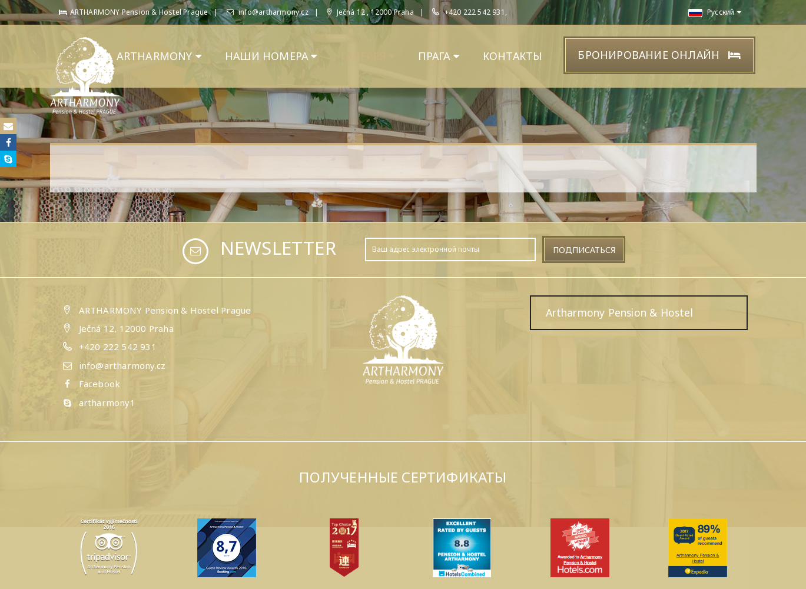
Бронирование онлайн (659, 55)
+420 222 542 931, (476, 12)
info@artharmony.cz (268, 12)
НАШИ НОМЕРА (271, 56)
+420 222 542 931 (118, 346)
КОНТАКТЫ (512, 56)
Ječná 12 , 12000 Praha (370, 12)
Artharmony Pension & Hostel (619, 312)
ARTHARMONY (159, 56)
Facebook (100, 384)
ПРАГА (438, 56)
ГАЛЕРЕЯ (368, 56)
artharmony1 (107, 402)
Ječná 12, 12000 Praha (126, 328)
